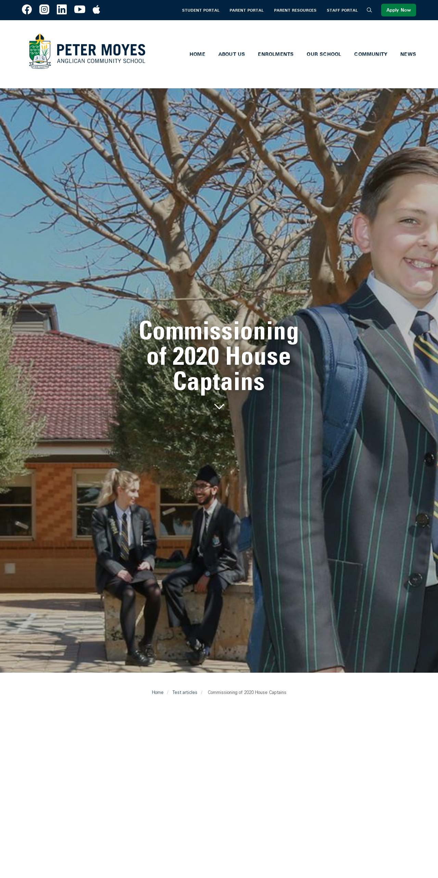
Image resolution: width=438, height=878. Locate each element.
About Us (231, 54)
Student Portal (200, 10)
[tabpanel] (219, 365)
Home (197, 54)
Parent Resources (295, 10)
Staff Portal (342, 10)
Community (370, 54)
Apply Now (398, 10)
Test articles (184, 692)
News (408, 54)
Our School (324, 54)
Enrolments (276, 54)
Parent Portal (246, 10)
